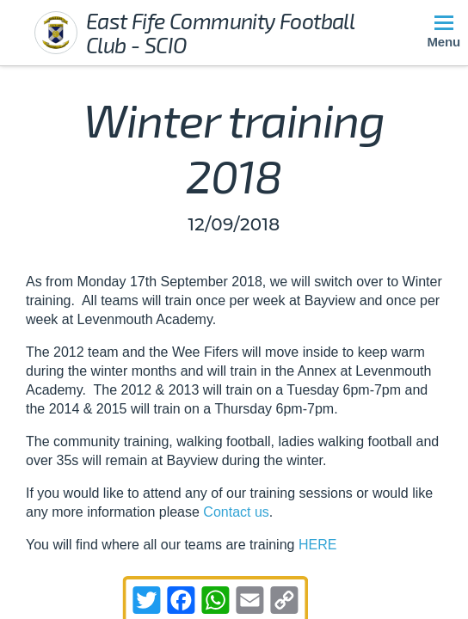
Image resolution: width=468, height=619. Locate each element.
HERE (317, 544)
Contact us (235, 512)
